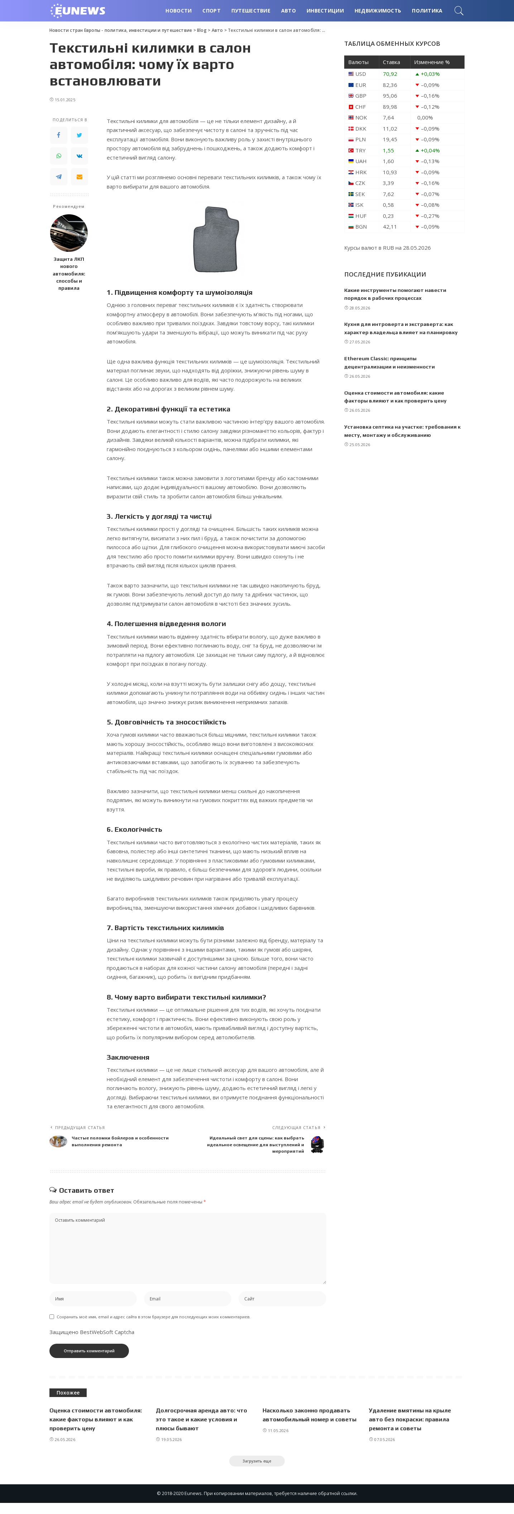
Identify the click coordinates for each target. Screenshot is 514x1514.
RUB (388, 247)
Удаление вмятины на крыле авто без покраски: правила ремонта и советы (413, 1428)
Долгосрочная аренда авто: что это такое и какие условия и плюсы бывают (202, 1428)
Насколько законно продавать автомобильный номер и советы (309, 1428)
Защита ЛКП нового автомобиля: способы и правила (69, 273)
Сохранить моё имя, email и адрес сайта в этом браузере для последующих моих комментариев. (153, 1326)
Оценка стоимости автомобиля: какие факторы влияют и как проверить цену (94, 1428)
